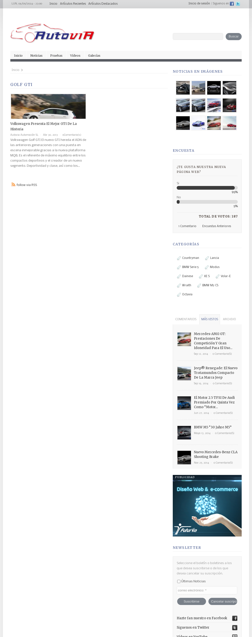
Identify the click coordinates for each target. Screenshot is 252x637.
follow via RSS (27, 185)
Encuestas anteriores (216, 226)
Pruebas (56, 55)
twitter (238, 4)
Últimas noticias (191, 545)
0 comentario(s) (222, 354)
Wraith (184, 285)
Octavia (184, 295)
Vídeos (75, 55)
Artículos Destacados (103, 3)
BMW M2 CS (207, 285)
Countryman (188, 258)
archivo (229, 319)
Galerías (94, 55)
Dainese (185, 276)
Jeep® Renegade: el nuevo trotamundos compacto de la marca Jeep (215, 373)
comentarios (185, 319)
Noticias (36, 55)
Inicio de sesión (199, 3)
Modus (212, 267)
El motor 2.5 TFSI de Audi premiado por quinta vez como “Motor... (214, 402)
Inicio (53, 3)
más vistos (209, 319)
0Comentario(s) (72, 135)
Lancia (212, 258)
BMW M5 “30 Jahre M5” (213, 427)
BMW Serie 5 (188, 267)
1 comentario (187, 226)
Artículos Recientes (73, 3)
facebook (232, 4)
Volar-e (223, 276)
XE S (204, 276)
